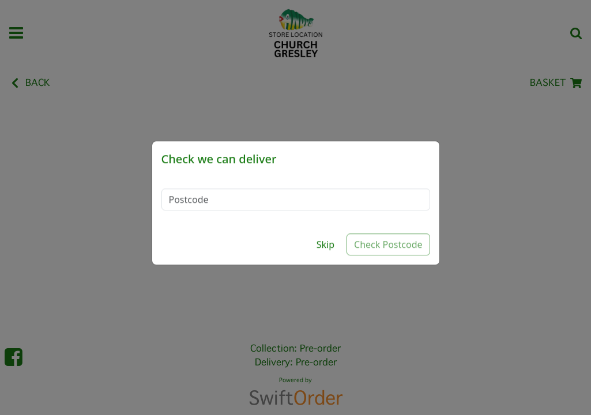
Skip (325, 234)
